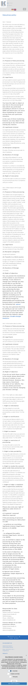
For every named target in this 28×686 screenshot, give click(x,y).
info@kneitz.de (6, 650)
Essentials (12, 671)
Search (10, 5)
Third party (13, 677)
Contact (10, 3)
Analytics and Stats (12, 674)
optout (18, 304)
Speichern (14, 681)
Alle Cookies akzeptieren (14, 683)
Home (17, 638)
